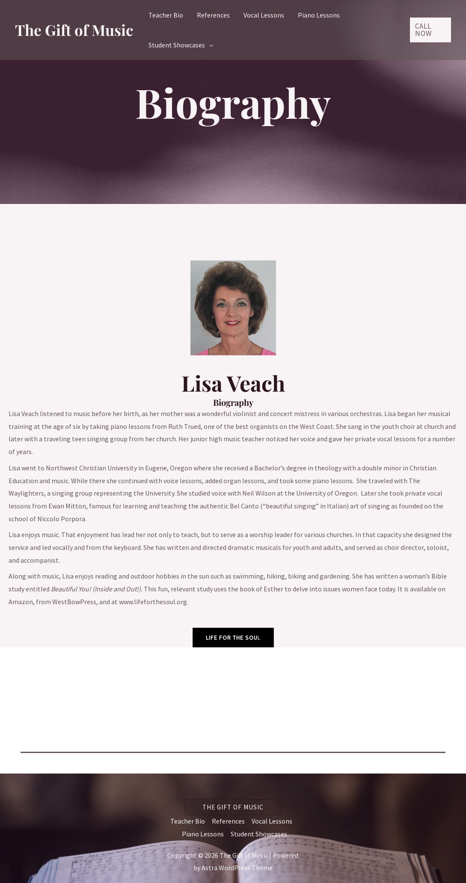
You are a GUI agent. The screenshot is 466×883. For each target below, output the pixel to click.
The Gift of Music (74, 30)
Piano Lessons (203, 834)
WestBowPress (74, 601)
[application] (209, 45)
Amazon (21, 601)
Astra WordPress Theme (237, 867)
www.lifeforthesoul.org (153, 601)
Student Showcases (259, 834)
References (228, 821)
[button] (430, 30)
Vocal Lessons (272, 821)
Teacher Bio (187, 821)
